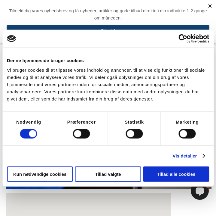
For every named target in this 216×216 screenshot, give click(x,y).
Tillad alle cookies (176, 173)
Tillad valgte (108, 173)
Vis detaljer (185, 155)
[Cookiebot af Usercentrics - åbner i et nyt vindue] (183, 38)
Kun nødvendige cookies (40, 173)
